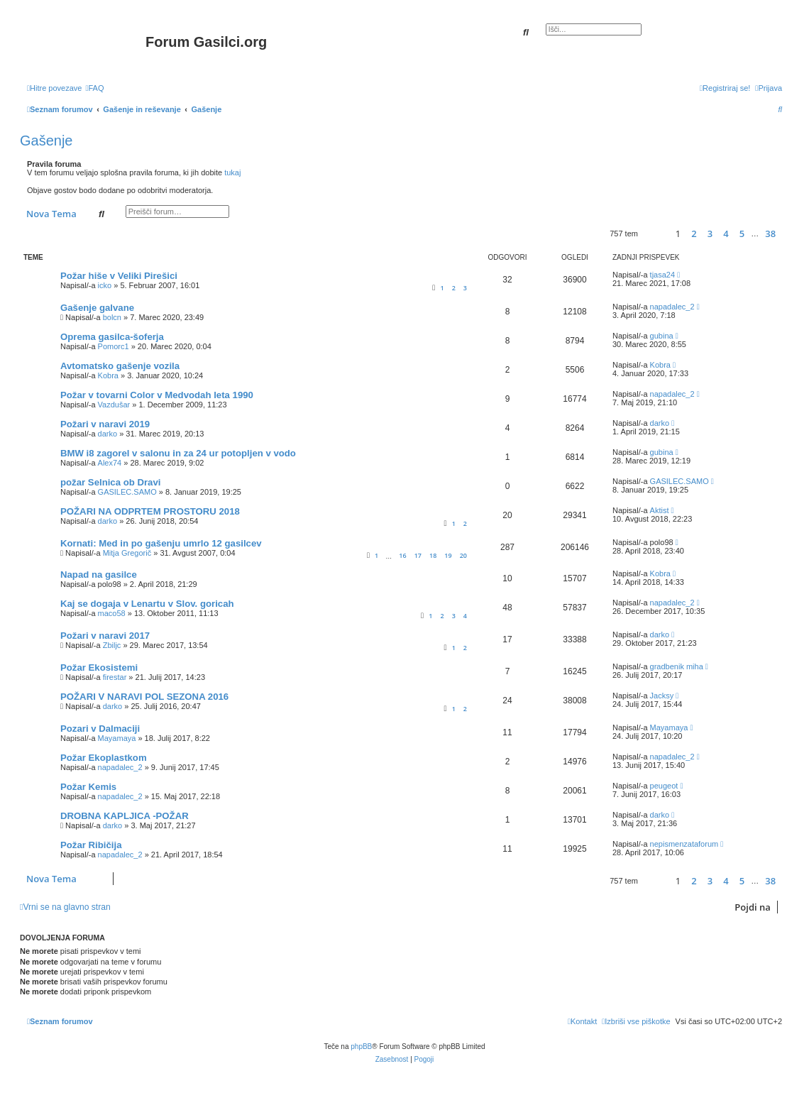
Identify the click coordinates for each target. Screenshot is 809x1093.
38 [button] (770, 233)
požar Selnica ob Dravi (110, 482)
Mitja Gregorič (127, 553)
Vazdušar (114, 404)
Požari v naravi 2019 (105, 424)
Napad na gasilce (98, 574)
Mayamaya (117, 738)
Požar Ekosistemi (99, 667)
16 (402, 555)
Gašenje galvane (97, 307)
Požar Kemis (88, 786)
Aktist (659, 510)
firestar (115, 677)
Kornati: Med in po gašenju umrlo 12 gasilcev (161, 543)
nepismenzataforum (684, 844)
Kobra (108, 375)
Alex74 (110, 462)
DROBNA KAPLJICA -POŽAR (124, 816)
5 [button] (741, 233)
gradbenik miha (676, 666)
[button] (655, 234)
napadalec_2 (672, 306)
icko (105, 285)
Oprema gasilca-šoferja (112, 336)
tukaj (232, 172)
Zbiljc (112, 645)
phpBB (361, 1046)
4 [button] (725, 233)
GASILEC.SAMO (127, 492)
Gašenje (46, 140)
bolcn (112, 317)
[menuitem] (94, 88)
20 (463, 555)
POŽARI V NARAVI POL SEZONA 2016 (144, 696)
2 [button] (693, 233)
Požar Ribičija (90, 845)
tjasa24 (662, 274)
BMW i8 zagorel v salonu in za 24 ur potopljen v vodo (178, 453)
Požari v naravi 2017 (105, 635)
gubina (661, 335)
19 (447, 555)
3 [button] (710, 233)
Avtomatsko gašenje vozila (120, 366)
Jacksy (662, 695)
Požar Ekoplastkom (103, 757)
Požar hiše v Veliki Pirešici (118, 275)
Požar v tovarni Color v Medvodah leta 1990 (156, 395)
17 (418, 555)
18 (432, 555)
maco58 (112, 613)
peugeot (664, 785)
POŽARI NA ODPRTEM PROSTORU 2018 (150, 511)
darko (108, 433)
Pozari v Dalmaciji (100, 728)
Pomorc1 (113, 346)
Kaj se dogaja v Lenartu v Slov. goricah (147, 603)
